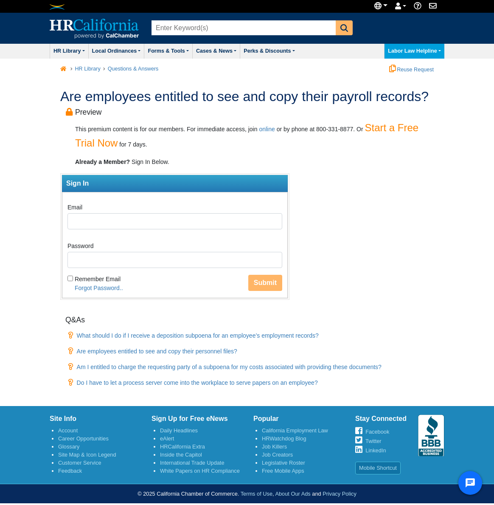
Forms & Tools (168, 51)
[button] (344, 27)
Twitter (373, 441)
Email (74, 207)
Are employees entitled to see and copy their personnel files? (157, 351)
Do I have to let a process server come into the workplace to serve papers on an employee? (197, 382)
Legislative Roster (283, 463)
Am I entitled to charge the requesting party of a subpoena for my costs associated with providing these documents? (229, 367)
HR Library (69, 51)
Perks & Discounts (269, 51)
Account (68, 430)
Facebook (377, 432)
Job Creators (277, 454)
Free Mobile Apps (283, 471)
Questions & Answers (133, 69)
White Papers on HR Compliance (200, 471)
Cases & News (216, 51)
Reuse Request (411, 70)
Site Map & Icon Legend (87, 454)
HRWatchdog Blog (284, 438)
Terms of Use (256, 494)
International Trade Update (192, 463)
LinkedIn (375, 450)
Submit (265, 282)
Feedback (70, 471)
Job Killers (274, 446)
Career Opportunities (83, 438)
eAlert (167, 438)
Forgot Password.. (99, 288)
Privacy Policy (339, 494)
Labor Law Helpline (414, 51)
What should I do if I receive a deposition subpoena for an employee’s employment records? (198, 335)
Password (80, 246)
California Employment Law (295, 430)
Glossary (69, 446)
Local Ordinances (116, 51)
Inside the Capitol (181, 454)
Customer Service (79, 463)
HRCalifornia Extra (182, 446)
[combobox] (243, 27)
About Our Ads (292, 494)
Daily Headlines (179, 430)
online (267, 129)
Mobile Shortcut (378, 468)
